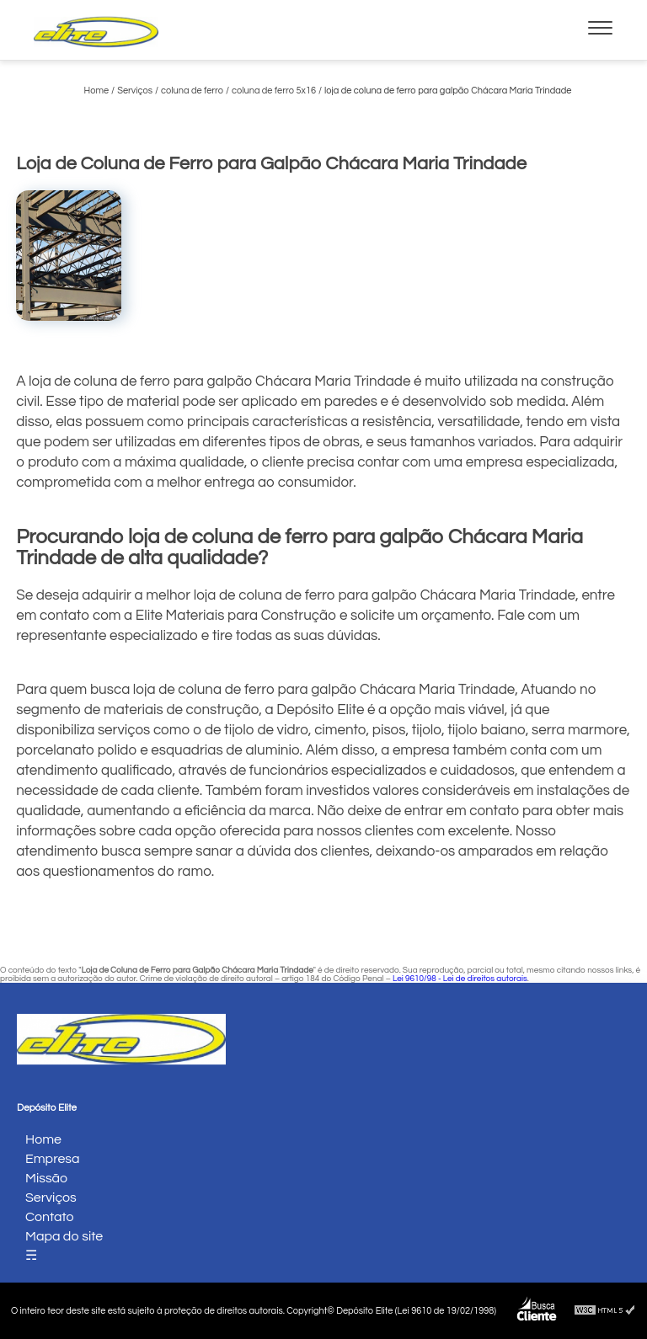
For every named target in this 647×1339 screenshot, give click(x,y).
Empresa (52, 1159)
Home (43, 1139)
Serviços (51, 1197)
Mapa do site (64, 1236)
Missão (46, 1178)
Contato (49, 1217)
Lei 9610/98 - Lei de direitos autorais (460, 978)
